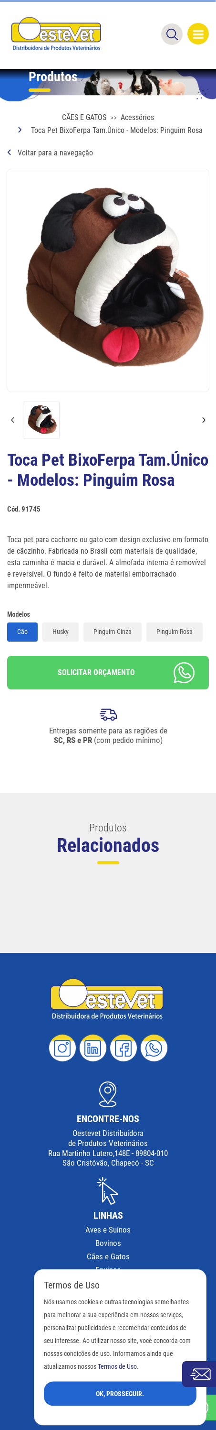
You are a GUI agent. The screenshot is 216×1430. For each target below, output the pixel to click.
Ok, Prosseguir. (120, 1393)
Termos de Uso (117, 1366)
